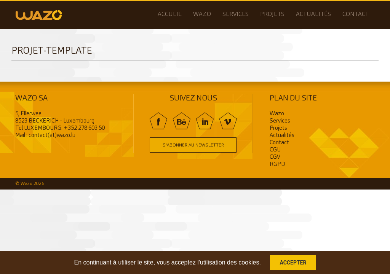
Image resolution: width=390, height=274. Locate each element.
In (205, 120)
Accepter (293, 263)
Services (235, 14)
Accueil (170, 14)
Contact (355, 14)
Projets (272, 14)
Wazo (202, 14)
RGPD (277, 164)
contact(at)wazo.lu (52, 136)
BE (181, 120)
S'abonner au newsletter (193, 145)
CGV (275, 157)
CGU (275, 150)
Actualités (313, 14)
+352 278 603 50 (84, 128)
